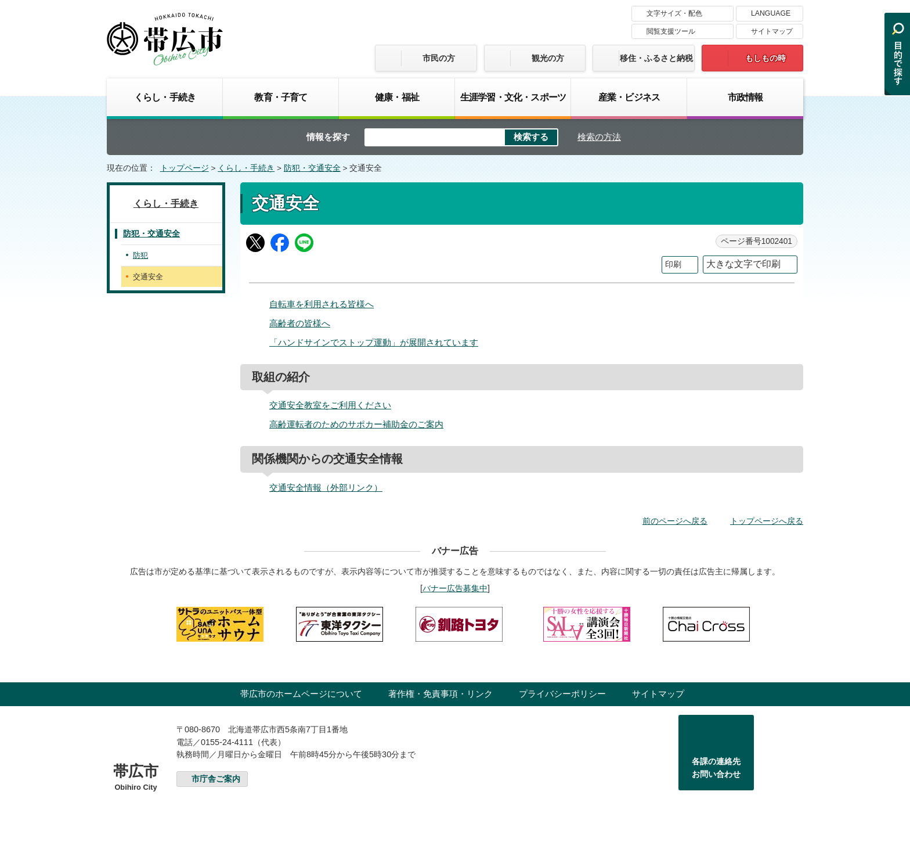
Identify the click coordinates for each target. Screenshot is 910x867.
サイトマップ (772, 31)
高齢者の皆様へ (299, 323)
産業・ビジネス (629, 97)
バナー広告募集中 (455, 588)
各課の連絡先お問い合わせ (716, 768)
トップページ (184, 168)
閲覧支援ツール (671, 31)
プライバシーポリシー (562, 694)
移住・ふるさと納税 (656, 58)
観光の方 (548, 58)
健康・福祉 (397, 97)
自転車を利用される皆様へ (321, 304)
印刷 (673, 264)
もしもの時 (765, 58)
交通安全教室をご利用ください (330, 405)
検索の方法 (599, 137)
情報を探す (328, 137)
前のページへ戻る (674, 521)
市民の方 (439, 58)
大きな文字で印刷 (743, 264)
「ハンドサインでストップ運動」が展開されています (373, 342)
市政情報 (745, 97)
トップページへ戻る (766, 521)
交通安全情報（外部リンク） (325, 487)
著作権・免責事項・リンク (440, 694)
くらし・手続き (165, 97)
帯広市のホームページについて (301, 694)
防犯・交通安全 (312, 168)
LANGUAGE (770, 13)
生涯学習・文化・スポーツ (513, 97)
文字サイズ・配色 (674, 13)
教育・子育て (280, 97)
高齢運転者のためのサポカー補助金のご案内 (356, 424)
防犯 (140, 255)
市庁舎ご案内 (216, 779)
